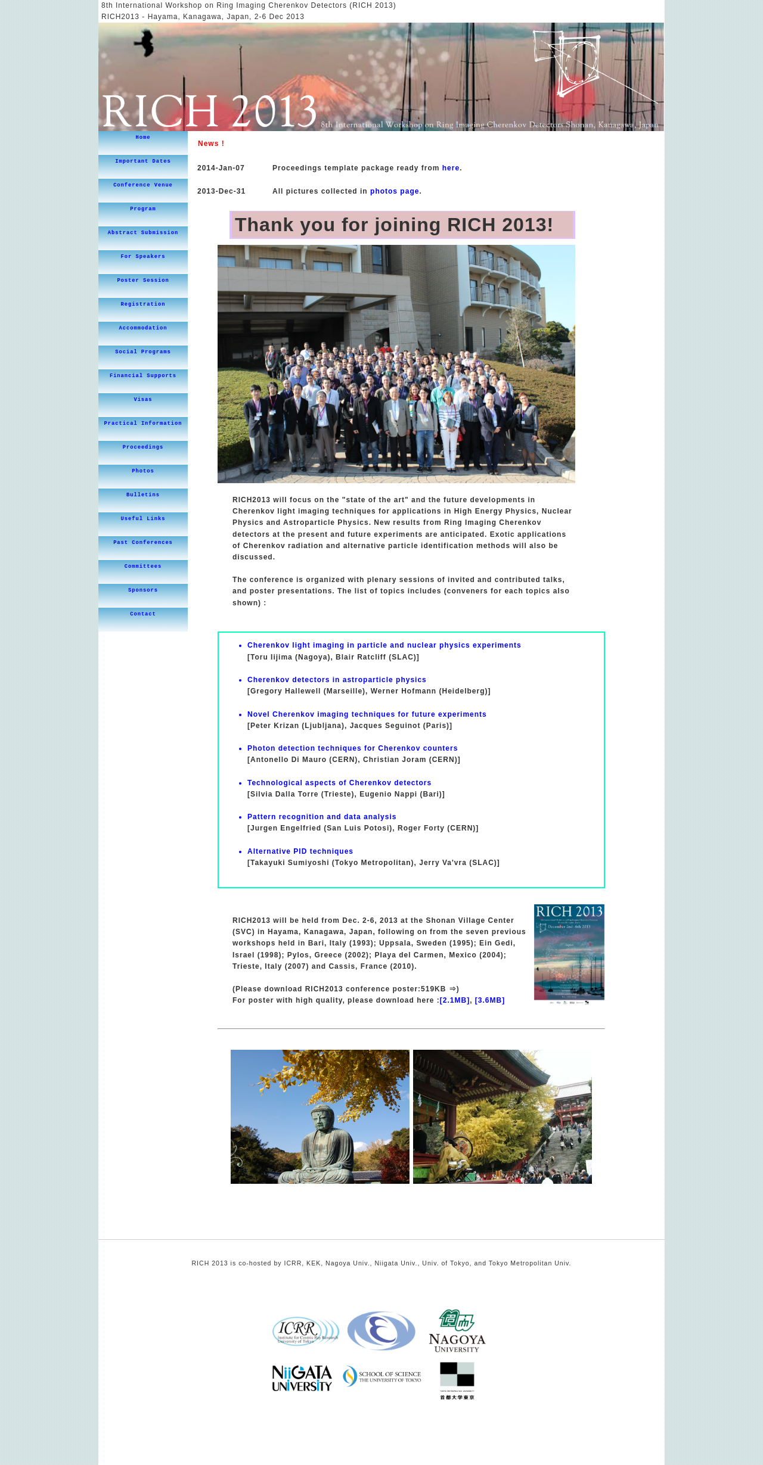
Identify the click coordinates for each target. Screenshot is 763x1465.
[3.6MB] (490, 1000)
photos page (394, 191)
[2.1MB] (455, 1000)
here (451, 168)
